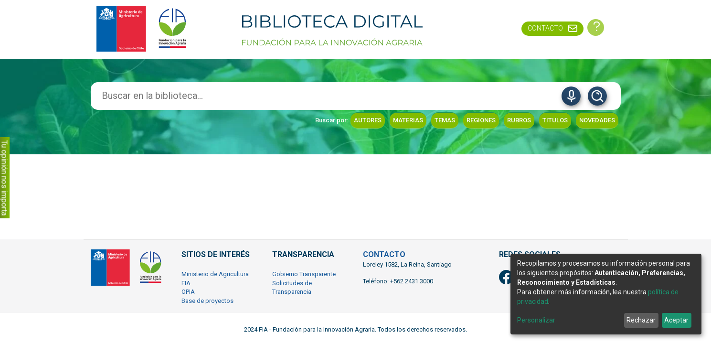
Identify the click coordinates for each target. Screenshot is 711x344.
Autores (368, 120)
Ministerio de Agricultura (215, 274)
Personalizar (536, 320)
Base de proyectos (207, 300)
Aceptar (676, 320)
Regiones (481, 120)
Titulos (555, 120)
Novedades (597, 120)
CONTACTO (384, 254)
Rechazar (641, 320)
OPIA (188, 291)
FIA (186, 283)
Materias (408, 120)
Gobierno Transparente (304, 274)
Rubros (519, 120)
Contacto (545, 28)
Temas (445, 120)
